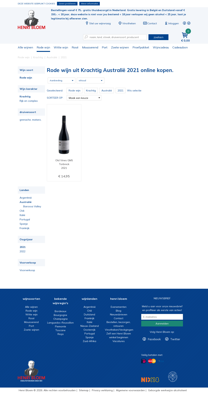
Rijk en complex (29, 100)
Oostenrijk (89, 329)
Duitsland (89, 314)
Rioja (61, 334)
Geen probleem (67, 3)
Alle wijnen (25, 47)
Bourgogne (60, 315)
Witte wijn (61, 47)
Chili (22, 210)
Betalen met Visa (161, 361)
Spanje (24, 223)
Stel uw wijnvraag (98, 23)
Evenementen (119, 306)
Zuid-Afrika (89, 341)
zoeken (158, 37)
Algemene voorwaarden (130, 390)
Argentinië (26, 197)
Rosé (75, 47)
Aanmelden (162, 323)
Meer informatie (89, 3)
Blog (118, 310)
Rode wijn (43, 47)
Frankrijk (24, 228)
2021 (22, 247)
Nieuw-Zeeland (89, 326)
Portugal (25, 219)
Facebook (154, 339)
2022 (22, 251)
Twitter (175, 339)
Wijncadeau (161, 47)
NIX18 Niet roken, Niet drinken (150, 379)
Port (104, 47)
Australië (25, 202)
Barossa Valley (32, 206)
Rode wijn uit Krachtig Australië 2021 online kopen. (34, 20)
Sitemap (84, 390)
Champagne (60, 318)
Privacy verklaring (102, 390)
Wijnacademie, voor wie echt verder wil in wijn (172, 376)
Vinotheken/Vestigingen (119, 329)
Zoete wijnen (120, 47)
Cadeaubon (180, 47)
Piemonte (60, 326)
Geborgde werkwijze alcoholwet (167, 390)
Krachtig (25, 96)
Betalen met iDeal (143, 361)
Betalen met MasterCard (152, 361)
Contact (150, 23)
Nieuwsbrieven (118, 314)
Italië (22, 215)
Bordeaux (60, 311)
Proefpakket (140, 47)
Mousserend (90, 47)
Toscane (60, 330)
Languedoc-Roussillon (60, 322)
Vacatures (119, 341)
